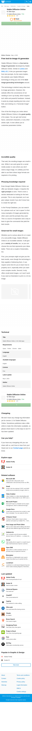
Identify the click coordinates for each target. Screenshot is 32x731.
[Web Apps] (6, 6)
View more (16, 665)
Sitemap (3, 685)
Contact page (18, 448)
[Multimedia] (13, 6)
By (14, 14)
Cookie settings (21, 691)
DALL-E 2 (4, 71)
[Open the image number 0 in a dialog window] (14, 291)
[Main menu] (30, 1)
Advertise (4, 682)
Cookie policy (21, 678)
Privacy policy (21, 682)
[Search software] (27, 1)
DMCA (19, 688)
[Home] (2, 6)
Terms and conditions (23, 675)
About (3, 675)
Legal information (22, 685)
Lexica (22, 69)
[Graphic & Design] (21, 6)
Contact (3, 678)
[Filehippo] (6, 1)
